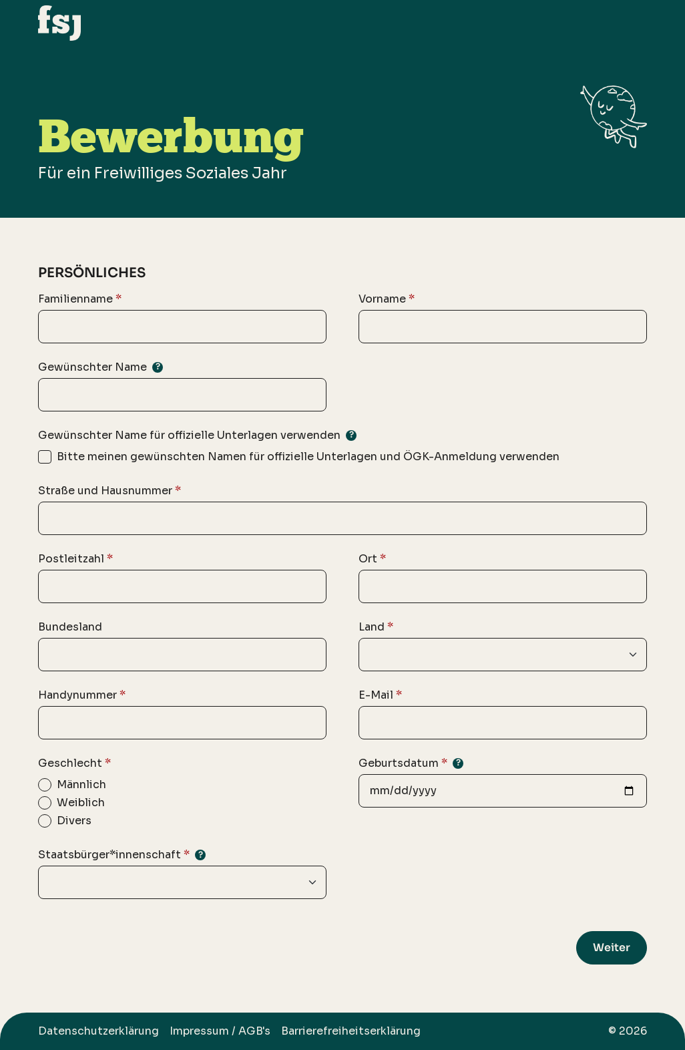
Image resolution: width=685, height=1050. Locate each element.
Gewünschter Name (100, 367)
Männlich (81, 784)
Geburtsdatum (411, 763)
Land (376, 627)
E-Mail (380, 695)
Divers (74, 821)
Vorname (387, 299)
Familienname (80, 299)
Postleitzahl (75, 559)
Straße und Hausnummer (109, 491)
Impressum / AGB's (220, 1031)
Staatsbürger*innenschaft (122, 855)
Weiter (611, 947)
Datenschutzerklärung (98, 1031)
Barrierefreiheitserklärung (351, 1031)
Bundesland (70, 627)
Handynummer (82, 695)
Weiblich (81, 803)
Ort (372, 559)
